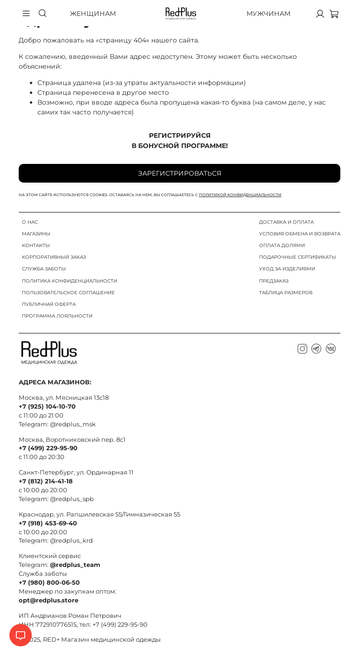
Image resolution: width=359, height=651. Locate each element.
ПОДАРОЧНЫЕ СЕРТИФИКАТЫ (297, 257)
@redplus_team (75, 564)
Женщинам (93, 13)
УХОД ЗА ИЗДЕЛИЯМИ (287, 268)
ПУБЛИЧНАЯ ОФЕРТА (49, 304)
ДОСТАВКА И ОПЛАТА (286, 222)
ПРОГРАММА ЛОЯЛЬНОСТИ (57, 315)
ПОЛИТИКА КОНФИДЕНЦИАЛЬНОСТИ (69, 280)
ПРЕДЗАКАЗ (274, 280)
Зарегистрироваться (179, 173)
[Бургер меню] (26, 13)
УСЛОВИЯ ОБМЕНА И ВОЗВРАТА (299, 233)
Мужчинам (268, 13)
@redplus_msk (73, 424)
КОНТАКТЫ (36, 245)
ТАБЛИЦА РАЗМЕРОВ (285, 292)
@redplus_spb (72, 498)
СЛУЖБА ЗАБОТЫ (44, 268)
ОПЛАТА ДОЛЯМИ (282, 245)
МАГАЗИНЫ (36, 233)
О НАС (30, 222)
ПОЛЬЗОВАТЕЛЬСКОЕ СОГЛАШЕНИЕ (68, 292)
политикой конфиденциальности (240, 194)
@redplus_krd (71, 540)
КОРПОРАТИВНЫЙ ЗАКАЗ (54, 257)
